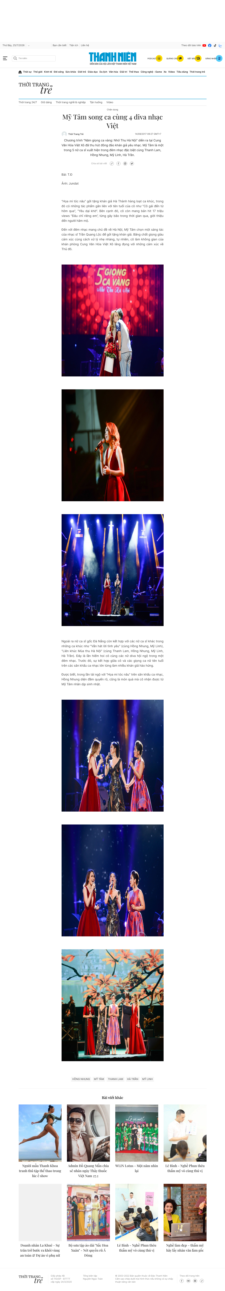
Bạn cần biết (59, 45)
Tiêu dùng (182, 71)
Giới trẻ (82, 71)
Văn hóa (113, 71)
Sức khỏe (70, 71)
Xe (165, 71)
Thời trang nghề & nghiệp (71, 102)
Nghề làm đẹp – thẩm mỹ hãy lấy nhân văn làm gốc (185, 1248)
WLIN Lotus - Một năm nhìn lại (136, 1168)
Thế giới (37, 71)
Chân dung (112, 109)
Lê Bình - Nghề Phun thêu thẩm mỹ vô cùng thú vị (185, 1168)
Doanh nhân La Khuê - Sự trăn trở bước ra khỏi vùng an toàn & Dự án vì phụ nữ (40, 1250)
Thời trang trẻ (197, 71)
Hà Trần (132, 1079)
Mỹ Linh (147, 1079)
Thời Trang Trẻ (76, 134)
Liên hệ (85, 45)
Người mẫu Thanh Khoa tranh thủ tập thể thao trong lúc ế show (40, 1171)
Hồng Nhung (81, 1079)
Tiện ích (73, 45)
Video (171, 71)
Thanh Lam (115, 1079)
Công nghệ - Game (151, 71)
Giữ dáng (46, 102)
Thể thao (134, 71)
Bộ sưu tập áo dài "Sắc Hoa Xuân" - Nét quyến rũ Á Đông (88, 1250)
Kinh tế (48, 71)
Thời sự (27, 71)
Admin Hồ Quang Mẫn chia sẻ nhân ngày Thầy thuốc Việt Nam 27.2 (88, 1171)
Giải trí (123, 71)
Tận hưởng (96, 102)
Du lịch (103, 71)
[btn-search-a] (15, 58)
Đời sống (59, 71)
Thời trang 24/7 (28, 102)
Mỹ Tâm (99, 1079)
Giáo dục (93, 71)
